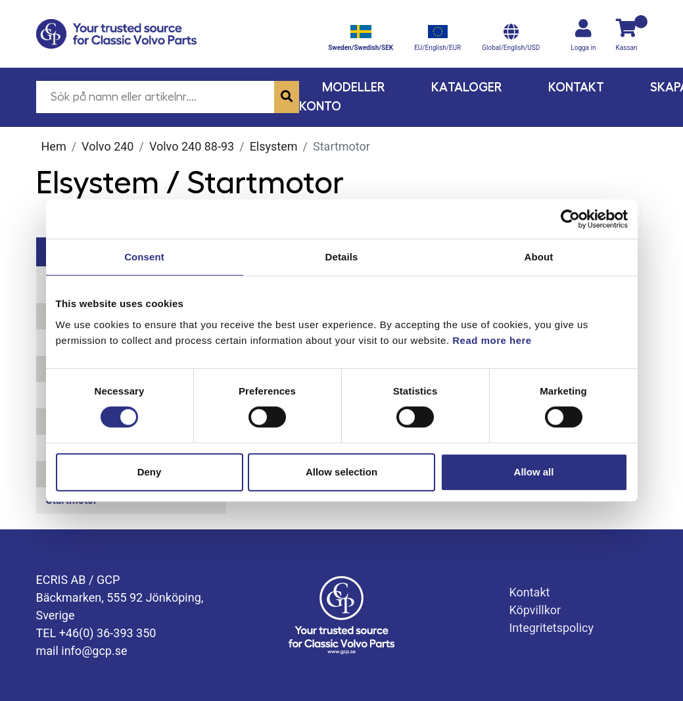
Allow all (534, 471)
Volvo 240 (107, 146)
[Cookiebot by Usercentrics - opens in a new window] (570, 219)
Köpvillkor (535, 610)
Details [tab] (341, 256)
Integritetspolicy (551, 628)
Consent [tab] (144, 256)
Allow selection (341, 471)
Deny (149, 471)
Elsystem (274, 146)
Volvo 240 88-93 (191, 146)
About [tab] (539, 256)
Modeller (353, 87)
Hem (53, 146)
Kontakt (576, 87)
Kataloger (466, 87)
